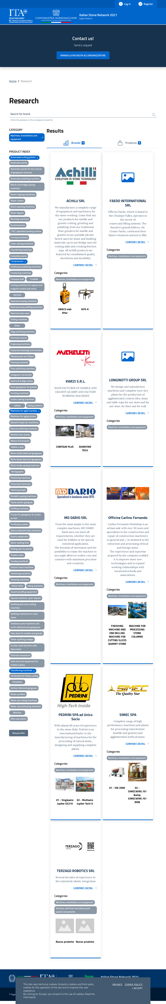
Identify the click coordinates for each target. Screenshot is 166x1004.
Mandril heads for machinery (25, 423)
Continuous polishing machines (26, 267)
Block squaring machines (23, 207)
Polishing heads (18, 490)
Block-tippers (17, 213)
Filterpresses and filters (22, 356)
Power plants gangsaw (22, 502)
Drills (17, 326)
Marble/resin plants (20, 435)
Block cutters (17, 201)
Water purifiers (18, 694)
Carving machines (19, 238)
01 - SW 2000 (117, 790)
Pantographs (17, 472)
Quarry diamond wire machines (26, 531)
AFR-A (85, 310)
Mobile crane (17, 447)
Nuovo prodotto (65, 945)
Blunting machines (20, 219)
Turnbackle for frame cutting (24, 676)
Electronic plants (19, 338)
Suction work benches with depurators (24, 647)
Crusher (34, 279)
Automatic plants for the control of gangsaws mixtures (26, 171)
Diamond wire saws (20, 314)
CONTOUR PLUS (65, 448)
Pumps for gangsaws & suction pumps (26, 516)
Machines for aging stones (23, 417)
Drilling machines (19, 320)
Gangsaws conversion (21, 375)
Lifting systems (34, 406)
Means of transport (20, 441)
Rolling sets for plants (21, 549)
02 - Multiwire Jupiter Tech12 (85, 804)
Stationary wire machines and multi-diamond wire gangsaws (25, 625)
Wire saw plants (18, 719)
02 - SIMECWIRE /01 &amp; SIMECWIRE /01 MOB (137, 797)
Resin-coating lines (20, 543)
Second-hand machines (22, 568)
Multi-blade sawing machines (25, 466)
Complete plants (19, 256)
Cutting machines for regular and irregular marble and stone (26, 287)
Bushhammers (18, 225)
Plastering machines (20, 478)
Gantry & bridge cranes (22, 381)
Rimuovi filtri (18, 733)
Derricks (17, 295)
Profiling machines (20, 509)
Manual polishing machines (24, 429)
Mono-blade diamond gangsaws (26, 453)
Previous (51, 299)
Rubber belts (17, 555)
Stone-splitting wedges (22, 640)
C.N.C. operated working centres (26, 232)
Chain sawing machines (22, 244)
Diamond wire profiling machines (26, 307)
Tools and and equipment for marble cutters (24, 663)
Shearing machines (20, 580)
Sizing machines (35, 586)
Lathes (17, 406)
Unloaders (17, 682)
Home (13, 81)
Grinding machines (20, 393)
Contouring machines (21, 273)
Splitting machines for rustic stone (24, 616)
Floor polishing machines (23, 369)
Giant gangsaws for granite (24, 387)
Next (99, 299)
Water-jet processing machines (26, 707)
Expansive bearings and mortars (26, 350)
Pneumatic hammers (21, 484)
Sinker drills (17, 586)
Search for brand (21, 114)
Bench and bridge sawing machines (23, 187)
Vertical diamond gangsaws (24, 688)
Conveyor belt (17, 279)
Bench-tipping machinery (23, 195)
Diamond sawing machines (24, 301)
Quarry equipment (19, 537)
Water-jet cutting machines (24, 700)
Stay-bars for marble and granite (26, 633)
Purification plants (19, 524)
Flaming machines (19, 363)
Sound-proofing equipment (24, 592)
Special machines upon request (26, 598)
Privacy (118, 984)
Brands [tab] (74, 143)
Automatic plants (19, 163)
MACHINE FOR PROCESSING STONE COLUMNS (137, 633)
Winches (17, 713)
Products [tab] (129, 143)
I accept (137, 988)
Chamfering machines (21, 250)
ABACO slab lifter (64, 312)
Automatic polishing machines (25, 179)
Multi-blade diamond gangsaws (26, 459)
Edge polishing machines (23, 332)
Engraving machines (20, 344)
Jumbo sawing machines (22, 399)
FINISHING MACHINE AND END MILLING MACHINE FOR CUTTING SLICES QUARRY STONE (117, 636)
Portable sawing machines (23, 496)
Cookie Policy (134, 984)
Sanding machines (19, 561)
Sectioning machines (20, 574)
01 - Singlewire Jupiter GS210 (64, 804)
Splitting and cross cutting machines (23, 606)
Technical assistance (20, 655)
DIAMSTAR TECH (85, 450)
